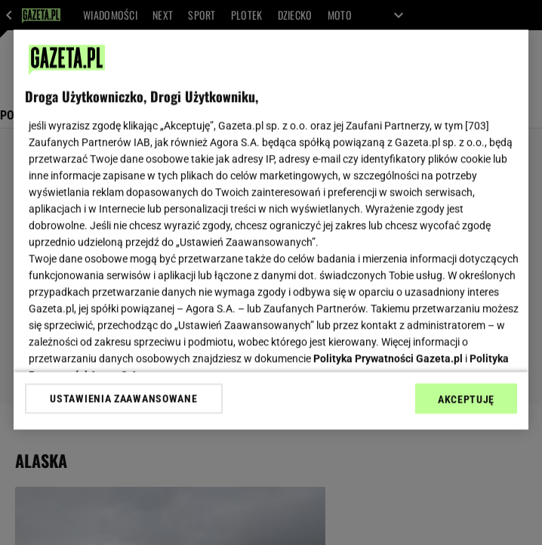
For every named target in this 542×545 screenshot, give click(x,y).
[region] (271, 229)
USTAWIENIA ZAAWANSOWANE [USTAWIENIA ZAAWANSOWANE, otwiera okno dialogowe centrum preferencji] (123, 398)
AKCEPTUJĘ (466, 399)
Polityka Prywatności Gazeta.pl (388, 358)
